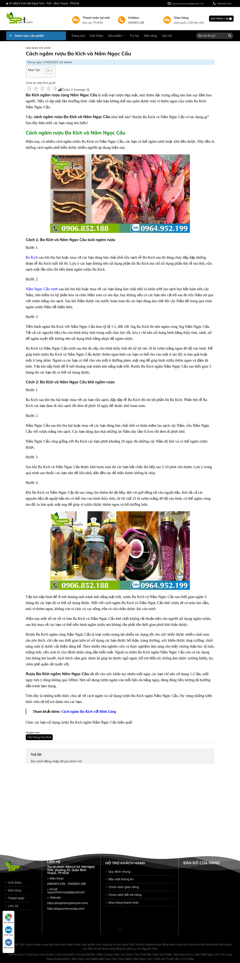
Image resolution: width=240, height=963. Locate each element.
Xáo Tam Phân (163, 954)
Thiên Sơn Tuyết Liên (167, 958)
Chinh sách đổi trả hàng (125, 895)
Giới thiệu (96, 36)
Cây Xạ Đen (47, 954)
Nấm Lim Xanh (123, 954)
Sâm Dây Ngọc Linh (207, 954)
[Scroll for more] (120, 930)
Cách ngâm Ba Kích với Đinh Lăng (88, 711)
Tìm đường (8, 919)
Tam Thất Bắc (143, 954)
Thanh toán (16, 898)
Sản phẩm (116, 36)
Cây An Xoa (15, 954)
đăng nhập (51, 761)
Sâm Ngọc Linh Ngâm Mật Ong (91, 958)
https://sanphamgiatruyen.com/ (67, 903)
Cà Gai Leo (32, 954)
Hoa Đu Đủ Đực (86, 954)
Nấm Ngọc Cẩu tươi (42, 289)
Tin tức (134, 36)
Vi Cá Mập (187, 958)
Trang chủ (78, 36)
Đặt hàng (150, 36)
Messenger (9, 944)
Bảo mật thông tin (121, 879)
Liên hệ (167, 36)
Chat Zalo (8, 931)
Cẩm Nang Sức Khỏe (38, 48)
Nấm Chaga (105, 954)
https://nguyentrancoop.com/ (65, 908)
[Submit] (230, 36)
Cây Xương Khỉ (65, 954)
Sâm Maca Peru (184, 954)
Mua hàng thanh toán (123, 902)
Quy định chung (119, 871)
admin (68, 62)
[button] (46, 71)
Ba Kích (32, 257)
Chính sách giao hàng (123, 887)
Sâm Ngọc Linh (143, 958)
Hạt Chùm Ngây (122, 958)
